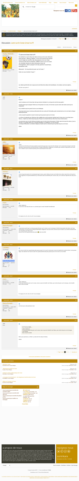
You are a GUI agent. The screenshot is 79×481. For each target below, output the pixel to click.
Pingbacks (25, 400)
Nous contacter (56, 465)
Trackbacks (26, 398)
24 (29, 476)
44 (58, 476)
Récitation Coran (6, 364)
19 (22, 476)
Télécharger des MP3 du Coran (10, 368)
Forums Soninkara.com (20, 2)
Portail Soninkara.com (8, 2)
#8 (76, 276)
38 (49, 476)
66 (41, 478)
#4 (76, 168)
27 (34, 476)
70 (47, 478)
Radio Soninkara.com (31, 2)
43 (56, 476)
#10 (76, 320)
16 (18, 476)
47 (62, 476)
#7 (76, 244)
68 (44, 478)
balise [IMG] (27, 393)
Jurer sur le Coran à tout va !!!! (22, 43)
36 (46, 476)
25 (31, 476)
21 (25, 476)
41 (54, 476)
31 (39, 476)
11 (11, 476)
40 (52, 476)
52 (69, 476)
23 (28, 476)
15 (17, 476)
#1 (76, 50)
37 (48, 476)
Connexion (74, 28)
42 (55, 476)
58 (30, 478)
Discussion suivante (45, 356)
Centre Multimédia (43, 2)
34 (44, 476)
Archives (69, 465)
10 (9, 476)
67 (43, 478)
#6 (76, 222)
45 (59, 476)
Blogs (50, 2)
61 (34, 478)
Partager (74, 81)
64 (38, 478)
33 (42, 476)
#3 (76, 139)
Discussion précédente (34, 356)
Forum (4, 31)
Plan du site (71, 2)
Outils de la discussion (67, 47)
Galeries (55, 2)
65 (40, 478)
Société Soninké (12, 31)
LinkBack (59, 47)
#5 (76, 199)
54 (72, 476)
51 (68, 476)
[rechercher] (38, 7)
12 (12, 476)
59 (31, 478)
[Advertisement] (36, 18)
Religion (19, 31)
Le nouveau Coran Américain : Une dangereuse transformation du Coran (19, 377)
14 (15, 476)
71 (48, 478)
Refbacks (25, 401)
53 (71, 476)
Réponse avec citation (72, 90)
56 (75, 476)
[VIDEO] (25, 394)
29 (37, 476)
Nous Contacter (63, 2)
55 (74, 476)
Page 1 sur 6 (61, 38)
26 (32, 476)
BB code (25, 390)
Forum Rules (25, 404)
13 (14, 476)
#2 (76, 93)
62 (36, 478)
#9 (76, 300)
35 (45, 476)
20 (24, 476)
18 (21, 476)
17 (19, 476)
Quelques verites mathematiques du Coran (12, 372)
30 (38, 476)
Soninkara (63, 465)
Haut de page (74, 465)
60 (33, 478)
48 (64, 476)
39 (51, 476)
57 (76, 476)
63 (37, 478)
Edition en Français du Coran (9, 381)
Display (74, 47)
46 (61, 476)
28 (35, 476)
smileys (27, 391)
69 (46, 478)
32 (41, 476)
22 (27, 476)
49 (65, 476)
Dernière (74, 38)
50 (66, 476)
